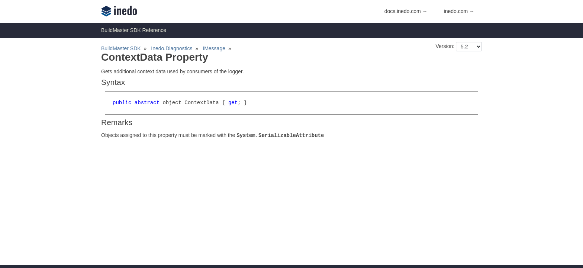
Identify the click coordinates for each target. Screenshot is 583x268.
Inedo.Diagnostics (171, 48)
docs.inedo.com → (406, 11)
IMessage (214, 48)
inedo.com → (459, 11)
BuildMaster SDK (121, 48)
